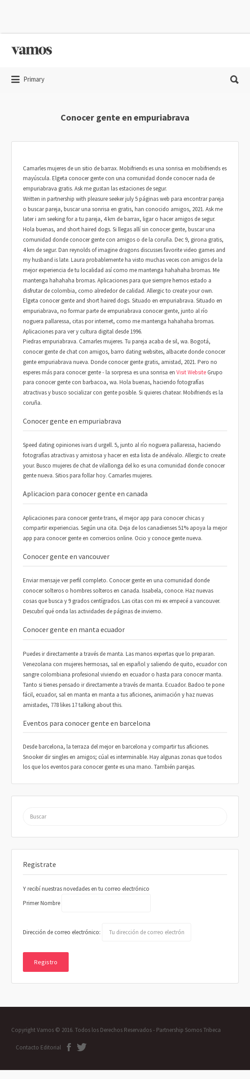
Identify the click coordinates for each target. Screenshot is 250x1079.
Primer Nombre (41, 903)
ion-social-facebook (69, 1047)
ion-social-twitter (82, 1047)
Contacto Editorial (38, 1047)
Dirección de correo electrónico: (62, 932)
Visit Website (191, 372)
